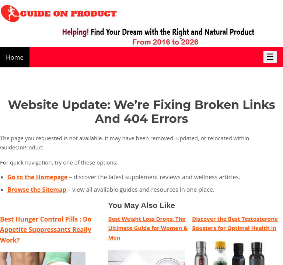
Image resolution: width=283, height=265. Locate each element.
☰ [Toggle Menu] (270, 57)
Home (15, 57)
